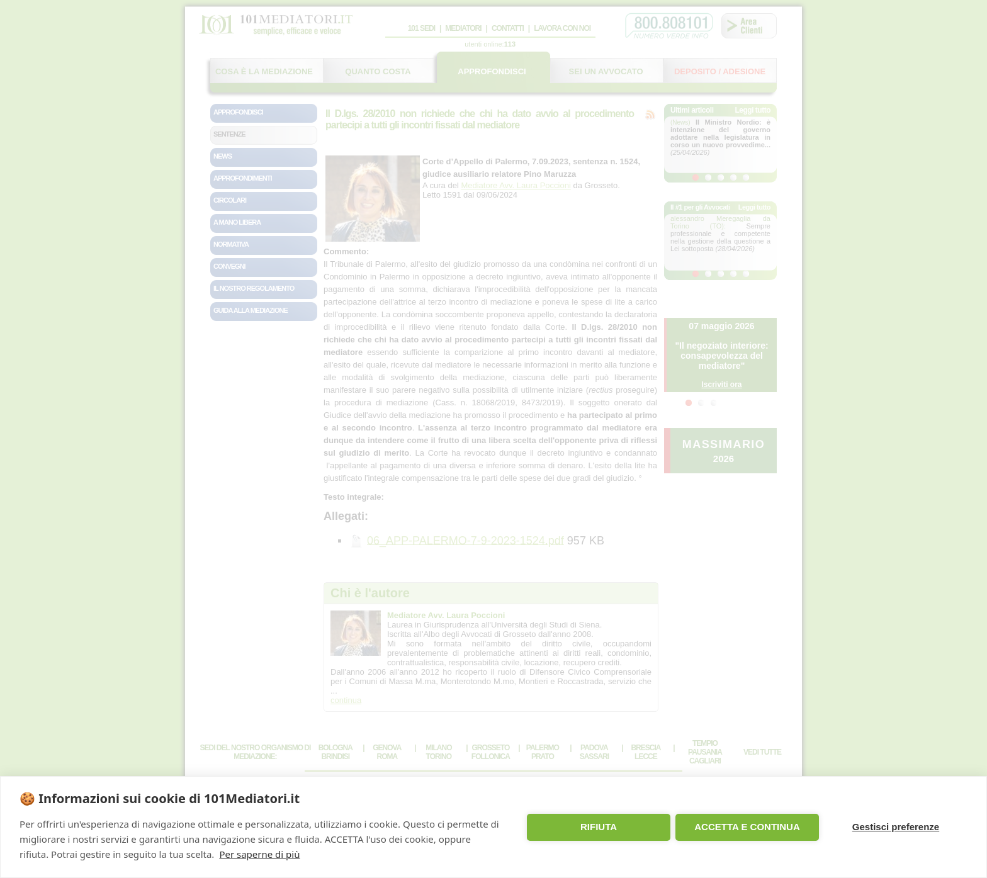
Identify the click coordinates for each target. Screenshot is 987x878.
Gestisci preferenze (895, 826)
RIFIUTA (598, 826)
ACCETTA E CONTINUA (747, 826)
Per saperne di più (259, 854)
